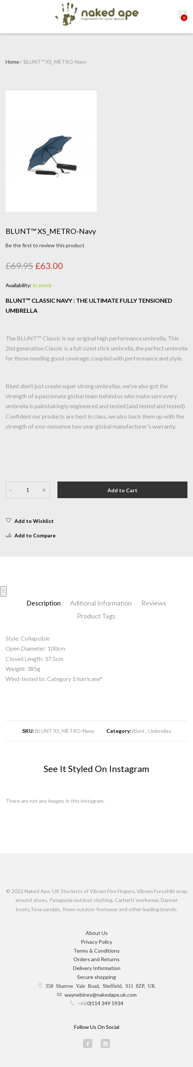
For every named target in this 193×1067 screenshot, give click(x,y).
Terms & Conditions (96, 950)
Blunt (139, 731)
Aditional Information (101, 603)
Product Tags (96, 616)
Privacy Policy (96, 942)
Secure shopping (96, 977)
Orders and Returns (96, 959)
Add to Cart (122, 490)
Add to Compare (31, 535)
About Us (97, 933)
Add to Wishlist (30, 520)
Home (12, 61)
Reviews (153, 603)
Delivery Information (96, 968)
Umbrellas (159, 731)
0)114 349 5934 (105, 1003)
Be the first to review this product (45, 245)
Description (43, 603)
